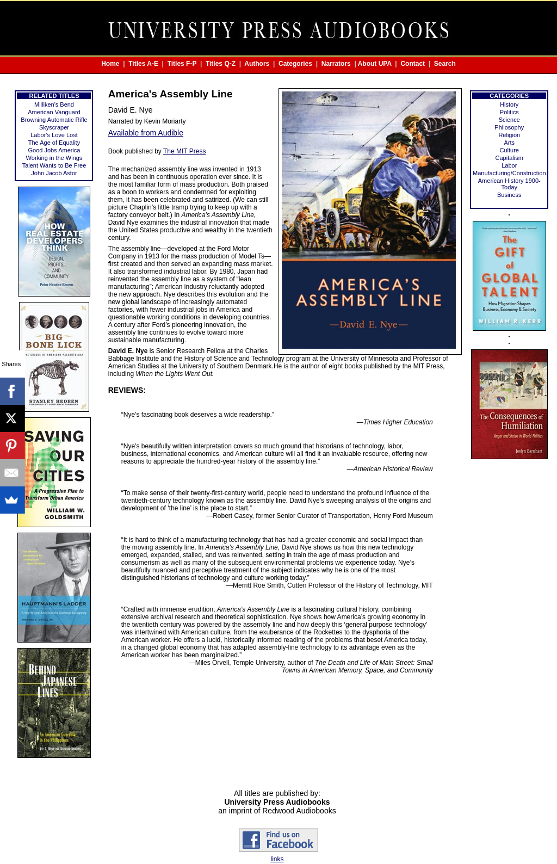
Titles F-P (182, 63)
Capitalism (509, 158)
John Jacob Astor (54, 173)
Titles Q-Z (221, 63)
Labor (509, 165)
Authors (256, 63)
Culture (509, 150)
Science (509, 119)
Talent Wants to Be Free (54, 165)
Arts (509, 142)
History (509, 104)
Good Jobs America (54, 150)
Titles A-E (143, 63)
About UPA (375, 63)
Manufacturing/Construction (509, 173)
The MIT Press (184, 151)
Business (509, 195)
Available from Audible (145, 132)
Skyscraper (54, 127)
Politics (509, 112)
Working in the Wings (54, 158)
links (276, 859)
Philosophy (509, 127)
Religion (509, 135)
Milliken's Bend (54, 104)
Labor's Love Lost (54, 135)
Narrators (336, 63)
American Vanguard (54, 112)
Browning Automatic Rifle (54, 119)
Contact (412, 63)
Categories (295, 63)
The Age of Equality (54, 142)
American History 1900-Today (509, 183)
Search (445, 63)
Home (110, 63)
